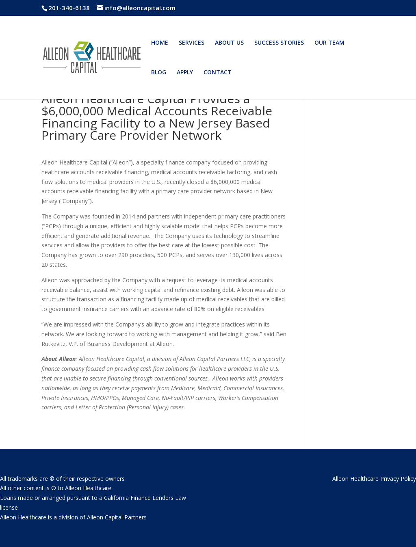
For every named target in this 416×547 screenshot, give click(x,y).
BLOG (158, 72)
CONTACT (218, 72)
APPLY (185, 72)
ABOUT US (229, 43)
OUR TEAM (329, 43)
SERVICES (191, 43)
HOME (159, 43)
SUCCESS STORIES (279, 43)
